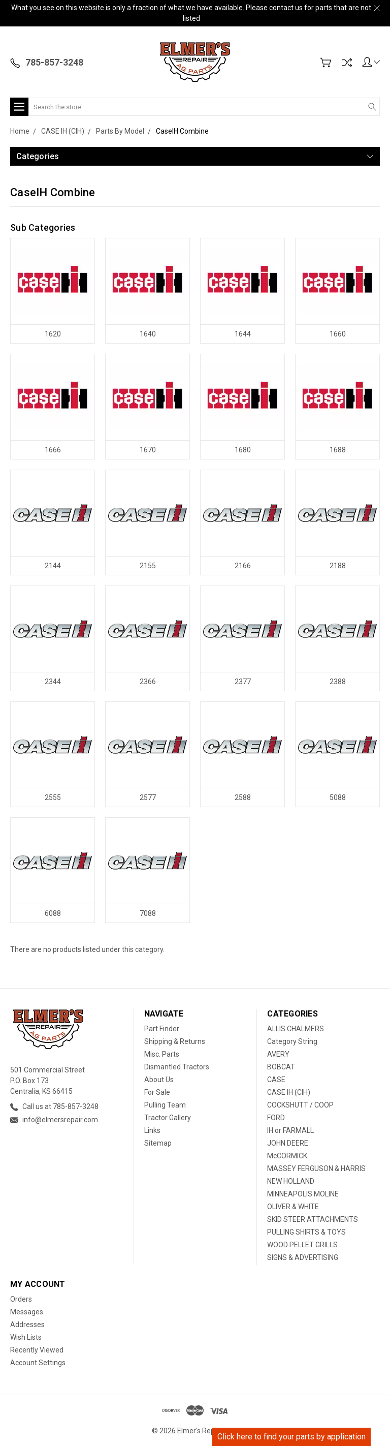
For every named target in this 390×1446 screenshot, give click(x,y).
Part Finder (161, 1029)
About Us (159, 1079)
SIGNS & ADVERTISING (302, 1257)
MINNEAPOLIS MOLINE (303, 1194)
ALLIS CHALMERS (295, 1029)
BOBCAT (281, 1067)
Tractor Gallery (167, 1118)
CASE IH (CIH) (288, 1092)
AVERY (278, 1054)
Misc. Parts (161, 1054)
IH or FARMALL (290, 1130)
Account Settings (38, 1363)
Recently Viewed (36, 1350)
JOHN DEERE (287, 1143)
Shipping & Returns (174, 1041)
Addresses (27, 1324)
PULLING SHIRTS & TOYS (306, 1232)
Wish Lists (26, 1337)
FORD (276, 1118)
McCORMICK (287, 1156)
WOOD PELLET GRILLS (302, 1245)
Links (152, 1130)
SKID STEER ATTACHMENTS (312, 1219)
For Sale (157, 1092)
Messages (26, 1312)
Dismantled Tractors (176, 1067)
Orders (21, 1299)
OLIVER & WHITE (293, 1207)
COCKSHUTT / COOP (300, 1105)
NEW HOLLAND (290, 1181)
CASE (276, 1079)
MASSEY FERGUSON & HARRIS (316, 1168)
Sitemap (158, 1143)
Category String (292, 1041)
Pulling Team (165, 1105)
